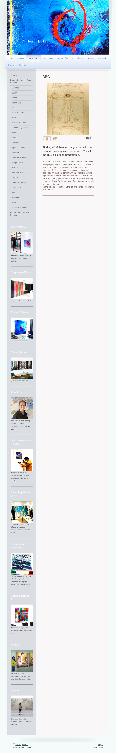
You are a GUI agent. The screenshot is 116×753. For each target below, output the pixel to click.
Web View (98, 747)
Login (100, 744)
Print (17, 744)
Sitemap (25, 744)
